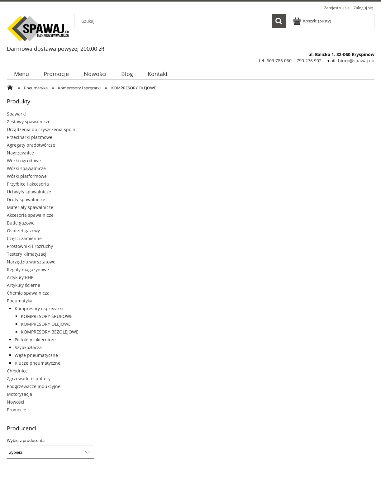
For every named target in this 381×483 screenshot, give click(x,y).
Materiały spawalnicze (30, 207)
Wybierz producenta (26, 440)
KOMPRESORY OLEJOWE (46, 324)
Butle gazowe (21, 223)
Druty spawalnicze (26, 199)
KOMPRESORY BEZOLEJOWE (50, 332)
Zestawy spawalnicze (28, 122)
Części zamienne (24, 238)
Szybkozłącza (28, 347)
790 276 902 (309, 61)
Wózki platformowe (27, 176)
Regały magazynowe (28, 269)
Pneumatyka (19, 301)
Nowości (15, 402)
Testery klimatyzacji (27, 254)
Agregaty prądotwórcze (31, 145)
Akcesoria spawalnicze (30, 215)
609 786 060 (279, 61)
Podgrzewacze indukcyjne (33, 386)
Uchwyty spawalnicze (29, 192)
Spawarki (16, 114)
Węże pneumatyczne (36, 355)
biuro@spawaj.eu (356, 61)
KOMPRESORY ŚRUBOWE (47, 316)
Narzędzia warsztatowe (31, 262)
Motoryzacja (19, 394)
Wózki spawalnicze (26, 168)
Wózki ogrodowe (24, 160)
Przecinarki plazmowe (29, 137)
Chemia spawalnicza (28, 293)
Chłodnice (17, 371)
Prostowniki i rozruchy (30, 246)
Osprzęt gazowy (23, 231)
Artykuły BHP (20, 277)
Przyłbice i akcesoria (28, 184)
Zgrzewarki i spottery (28, 378)
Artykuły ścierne (23, 285)
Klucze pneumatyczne (37, 363)
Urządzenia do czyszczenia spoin (41, 129)
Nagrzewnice (20, 153)
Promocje (16, 410)
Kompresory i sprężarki (39, 308)
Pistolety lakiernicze (35, 340)
